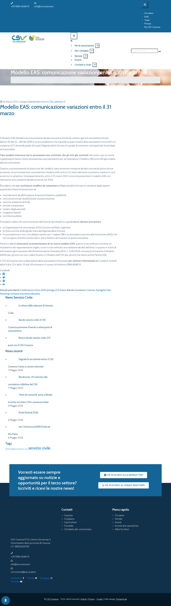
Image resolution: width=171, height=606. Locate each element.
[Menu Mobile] (145, 4)
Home (16, 79)
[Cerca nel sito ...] (144, 51)
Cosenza (68, 515)
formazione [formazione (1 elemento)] (20, 449)
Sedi (146, 16)
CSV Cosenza (52, 599)
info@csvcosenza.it (44, 6)
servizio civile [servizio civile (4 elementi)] (39, 448)
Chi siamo (148, 13)
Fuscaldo (68, 525)
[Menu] (97, 46)
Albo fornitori (122, 529)
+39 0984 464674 (20, 6)
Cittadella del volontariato (78, 529)
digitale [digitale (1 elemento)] (13, 449)
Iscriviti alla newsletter (127, 525)
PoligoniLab (121, 599)
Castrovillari (70, 522)
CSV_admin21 (56, 101)
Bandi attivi (44, 79)
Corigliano (69, 518)
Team (147, 20)
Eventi (118, 522)
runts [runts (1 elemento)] (26, 449)
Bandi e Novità (28, 79)
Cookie (100, 599)
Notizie (78, 56)
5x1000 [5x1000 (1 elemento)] (8, 449)
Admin (84, 599)
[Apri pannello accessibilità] (5, 600)
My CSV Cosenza (152, 27)
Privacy (147, 23)
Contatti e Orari (83, 64)
